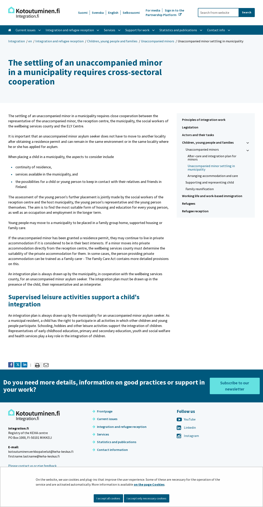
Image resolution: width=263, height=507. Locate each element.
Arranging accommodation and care (213, 176)
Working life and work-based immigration (212, 196)
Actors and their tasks (198, 135)
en (30, 41)
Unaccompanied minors (157, 41)
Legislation (190, 127)
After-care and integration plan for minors (212, 158)
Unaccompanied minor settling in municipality (211, 167)
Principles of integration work (203, 120)
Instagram (188, 436)
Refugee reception (195, 211)
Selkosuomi (131, 12)
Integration (16, 41)
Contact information (110, 450)
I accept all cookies (108, 498)
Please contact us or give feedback (32, 466)
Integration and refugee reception (59, 41)
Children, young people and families (112, 41)
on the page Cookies (149, 484)
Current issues (104, 419)
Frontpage (102, 411)
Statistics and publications (114, 442)
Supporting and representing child (210, 182)
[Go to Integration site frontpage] (34, 13)
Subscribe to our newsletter (234, 386)
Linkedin (186, 427)
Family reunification (200, 189)
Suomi (83, 12)
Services (100, 434)
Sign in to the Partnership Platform (165, 12)
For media (153, 10)
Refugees (188, 203)
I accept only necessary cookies (146, 498)
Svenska (98, 12)
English (113, 12)
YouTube (186, 419)
